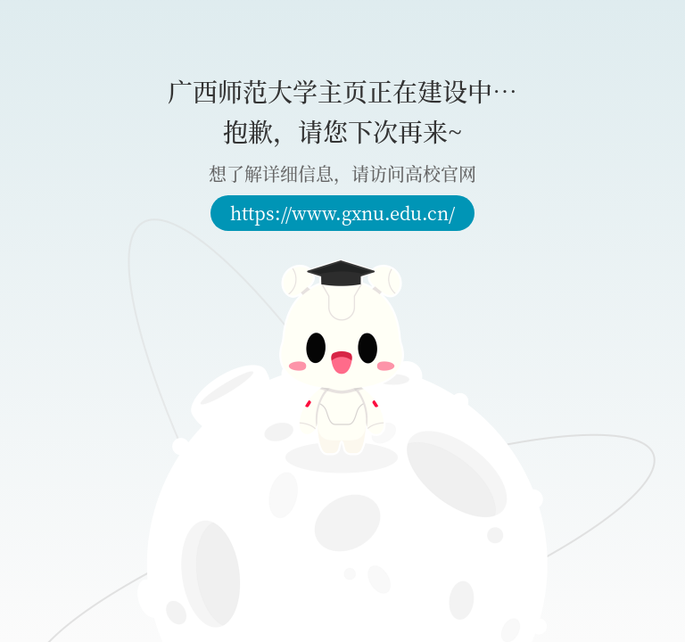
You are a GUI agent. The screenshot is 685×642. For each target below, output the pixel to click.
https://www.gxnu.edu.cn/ (342, 213)
